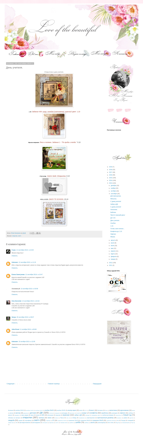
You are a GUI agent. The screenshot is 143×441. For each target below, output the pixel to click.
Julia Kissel (15, 329)
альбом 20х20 (39, 410)
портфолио (82, 417)
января (113, 259)
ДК (41, 412)
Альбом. (113, 223)
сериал (20, 420)
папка (56, 417)
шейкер (86, 422)
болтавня (100, 410)
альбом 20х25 (49, 410)
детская (33, 413)
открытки (14, 236)
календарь (64, 413)
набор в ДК (78, 415)
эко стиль (110, 422)
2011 (111, 265)
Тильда (123, 420)
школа (92, 422)
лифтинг (122, 413)
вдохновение (124, 410)
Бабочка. (113, 212)
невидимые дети (95, 415)
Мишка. (112, 237)
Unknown (15, 262)
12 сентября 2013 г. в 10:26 (25, 250)
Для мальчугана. (115, 196)
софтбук (48, 420)
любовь (131, 413)
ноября (113, 188)
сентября (114, 193)
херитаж (51, 422)
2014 (111, 180)
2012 (111, 262)
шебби (78, 422)
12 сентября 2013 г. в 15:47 (34, 274)
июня (113, 245)
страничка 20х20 (85, 420)
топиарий (130, 420)
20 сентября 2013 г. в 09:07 (25, 317)
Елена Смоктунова (18, 274)
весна (11, 413)
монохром (50, 415)
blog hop (118, 422)
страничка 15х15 (62, 420)
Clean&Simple (125, 422)
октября (113, 191)
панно (49, 418)
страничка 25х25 (97, 420)
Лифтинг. (113, 234)
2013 (111, 183)
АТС (86, 410)
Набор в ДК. (114, 204)
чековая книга (64, 422)
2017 (111, 172)
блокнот (91, 410)
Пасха (62, 417)
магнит (10, 415)
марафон (17, 415)
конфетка (93, 413)
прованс (119, 417)
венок (133, 410)
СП (53, 420)
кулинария (114, 413)
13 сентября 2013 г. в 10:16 (30, 301)
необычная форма (107, 415)
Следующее (10, 384)
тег (118, 420)
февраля (114, 256)
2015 (111, 178)
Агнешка (10, 410)
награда (87, 415)
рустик (131, 417)
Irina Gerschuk (16, 301)
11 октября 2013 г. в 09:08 (28, 329)
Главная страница (54, 384)
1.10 (56, 112)
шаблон (71, 422)
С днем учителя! (115, 201)
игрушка (57, 413)
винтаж (18, 413)
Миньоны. (113, 199)
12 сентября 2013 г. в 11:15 (27, 262)
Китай (78, 413)
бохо (106, 410)
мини (32, 415)
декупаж (26, 413)
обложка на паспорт (14, 417)
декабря (113, 185)
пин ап (68, 417)
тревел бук (11, 422)
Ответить (15, 256)
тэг (16, 422)
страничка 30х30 (110, 420)
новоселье (118, 415)
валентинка (113, 410)
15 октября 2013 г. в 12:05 (27, 341)
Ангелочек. (113, 209)
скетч (19, 236)
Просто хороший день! (117, 215)
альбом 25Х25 (61, 410)
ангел (81, 410)
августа (113, 240)
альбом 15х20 (29, 410)
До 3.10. (113, 218)
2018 (111, 169)
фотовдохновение (25, 422)
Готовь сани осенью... (117, 228)
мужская (66, 415)
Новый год (127, 415)
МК (43, 415)
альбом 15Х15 (19, 410)
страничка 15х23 (73, 420)
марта (113, 254)
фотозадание (36, 422)
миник (38, 415)
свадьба (11, 420)
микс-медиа (25, 415)
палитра (41, 418)
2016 (111, 175)
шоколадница (102, 422)
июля (113, 243)
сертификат (28, 420)
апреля (113, 251)
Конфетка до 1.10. (116, 231)
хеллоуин (44, 422)
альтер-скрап (72, 410)
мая (112, 248)
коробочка (104, 413)
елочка (51, 413)
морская (58, 415)
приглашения (91, 417)
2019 (111, 167)
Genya (14, 317)
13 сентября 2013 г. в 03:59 (29, 289)
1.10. (112, 226)
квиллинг (72, 413)
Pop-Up (133, 422)
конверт (84, 413)
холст (56, 422)
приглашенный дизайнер (105, 418)
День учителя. (115, 220)
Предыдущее (97, 384)
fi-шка (14, 250)
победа (74, 417)
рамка (125, 417)
